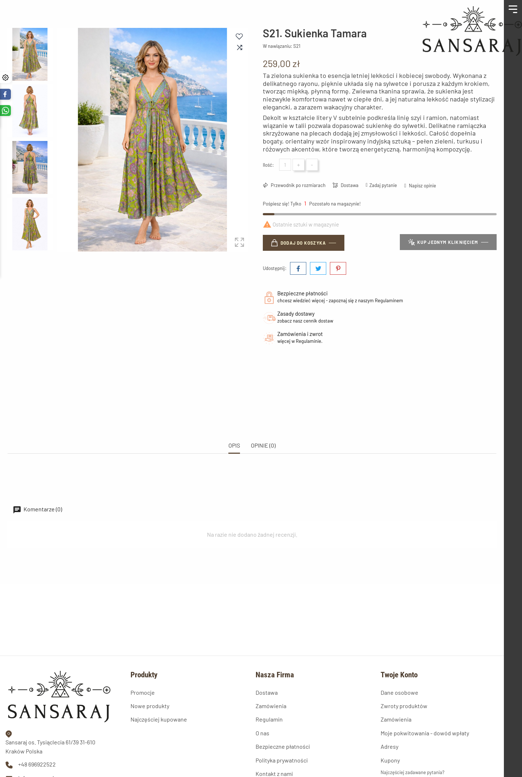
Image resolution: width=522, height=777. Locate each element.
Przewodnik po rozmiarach (298, 185)
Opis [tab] (234, 419)
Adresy (389, 696)
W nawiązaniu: (277, 46)
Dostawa (349, 185)
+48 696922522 (37, 713)
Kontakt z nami (274, 723)
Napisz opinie (422, 185)
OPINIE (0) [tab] (263, 419)
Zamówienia (271, 655)
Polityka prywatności (282, 709)
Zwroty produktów (404, 655)
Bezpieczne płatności (283, 696)
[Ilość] (285, 165)
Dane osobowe (399, 641)
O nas (262, 682)
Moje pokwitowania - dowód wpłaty (425, 682)
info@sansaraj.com (42, 727)
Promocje (142, 641)
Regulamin (269, 668)
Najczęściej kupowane (158, 668)
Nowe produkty (149, 655)
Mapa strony (271, 736)
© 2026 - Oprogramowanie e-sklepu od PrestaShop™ (59, 765)
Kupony (390, 709)
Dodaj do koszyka (298, 242)
